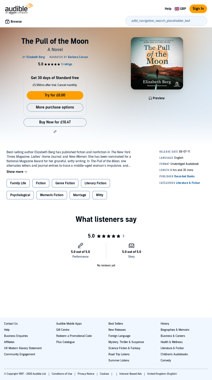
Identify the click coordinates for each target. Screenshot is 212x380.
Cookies (105, 374)
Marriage (79, 195)
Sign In (198, 9)
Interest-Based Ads (130, 374)
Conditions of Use (62, 374)
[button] (55, 131)
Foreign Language (119, 336)
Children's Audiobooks (174, 354)
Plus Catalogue (65, 342)
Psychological (20, 195)
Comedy (166, 360)
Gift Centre (62, 330)
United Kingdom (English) (162, 374)
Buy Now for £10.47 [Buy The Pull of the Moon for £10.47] (55, 122)
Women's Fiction (51, 195)
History (165, 323)
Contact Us (11, 323)
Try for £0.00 (55, 95)
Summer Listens (118, 360)
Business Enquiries (16, 336)
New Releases (117, 330)
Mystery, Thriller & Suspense (126, 342)
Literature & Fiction (172, 348)
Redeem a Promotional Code (74, 336)
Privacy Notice (86, 374)
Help (168, 9)
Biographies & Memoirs (175, 330)
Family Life (18, 183)
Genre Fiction (65, 183)
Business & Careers (173, 336)
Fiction (41, 183)
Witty (99, 195)
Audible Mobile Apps (69, 323)
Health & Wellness (172, 342)
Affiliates (9, 342)
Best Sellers (115, 323)
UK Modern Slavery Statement (23, 348)
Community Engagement (19, 354)
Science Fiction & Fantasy (124, 348)
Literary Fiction (95, 183)
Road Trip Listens (119, 354)
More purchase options (55, 107)
